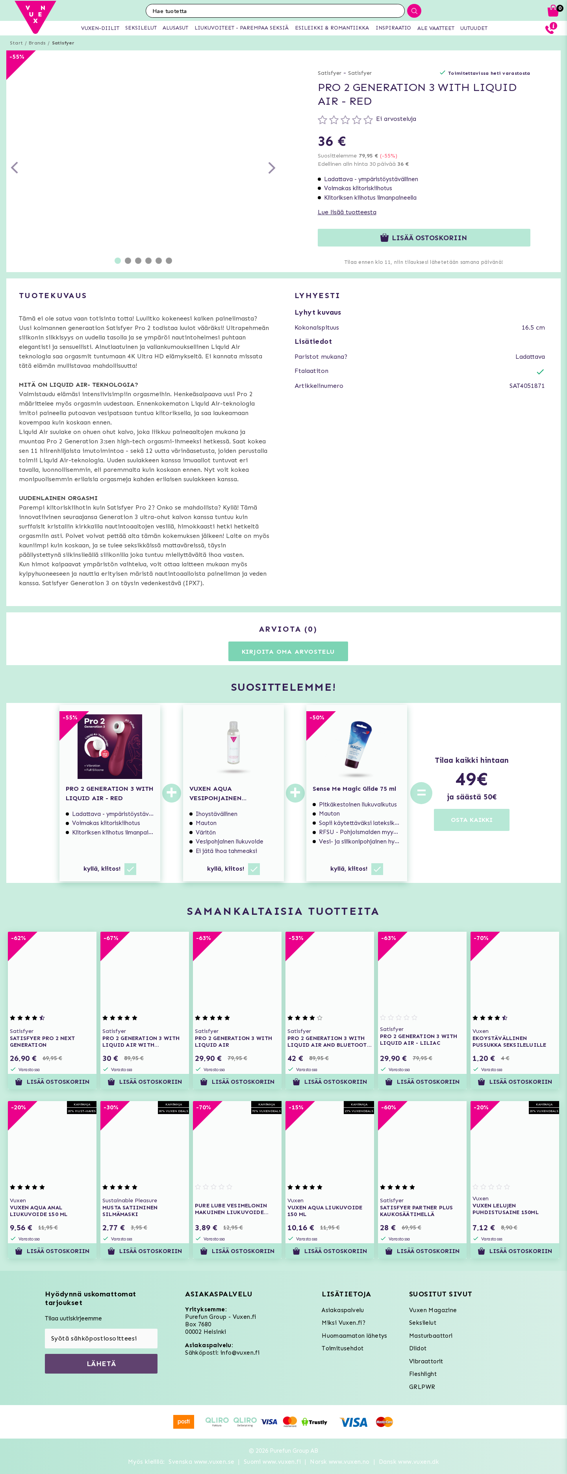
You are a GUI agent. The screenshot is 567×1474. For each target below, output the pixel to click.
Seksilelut (422, 1322)
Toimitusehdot (342, 1348)
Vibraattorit (426, 1361)
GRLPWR (422, 1387)
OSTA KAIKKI (472, 819)
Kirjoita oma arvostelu (288, 651)
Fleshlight (423, 1374)
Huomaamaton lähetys (354, 1335)
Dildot (417, 1348)
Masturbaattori (431, 1335)
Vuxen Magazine (433, 1310)
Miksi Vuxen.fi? (343, 1322)
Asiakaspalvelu (343, 1310)
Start (16, 43)
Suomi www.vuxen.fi (272, 1461)
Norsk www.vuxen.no (339, 1461)
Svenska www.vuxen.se (201, 1461)
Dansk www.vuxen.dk (409, 1461)
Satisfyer (63, 43)
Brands (37, 43)
